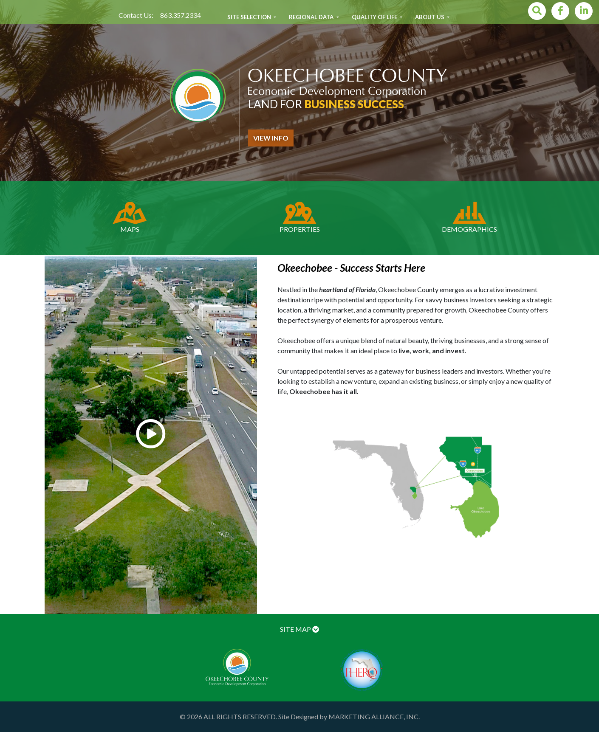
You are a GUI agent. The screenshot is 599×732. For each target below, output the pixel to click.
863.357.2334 (180, 15)
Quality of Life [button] (375, 17)
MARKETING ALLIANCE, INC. (374, 716)
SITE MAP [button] (299, 629)
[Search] (537, 11)
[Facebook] (560, 11)
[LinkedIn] (584, 11)
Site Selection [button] (249, 17)
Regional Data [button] (312, 17)
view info (270, 138)
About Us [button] (430, 17)
